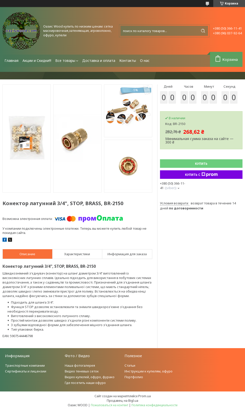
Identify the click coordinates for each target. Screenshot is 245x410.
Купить (201, 164)
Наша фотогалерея (80, 365)
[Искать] (203, 31)
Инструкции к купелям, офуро (148, 371)
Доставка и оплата (98, 60)
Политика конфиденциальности (155, 405)
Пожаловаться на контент (109, 405)
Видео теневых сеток (82, 371)
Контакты (127, 60)
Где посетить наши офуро (85, 382)
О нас (145, 60)
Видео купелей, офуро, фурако (89, 377)
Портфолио (133, 377)
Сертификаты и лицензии (25, 371)
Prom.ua (144, 396)
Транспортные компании (25, 365)
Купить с (201, 174)
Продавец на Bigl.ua (122, 400)
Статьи (129, 365)
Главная (11, 60)
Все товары (65, 60)
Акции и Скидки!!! (36, 60)
